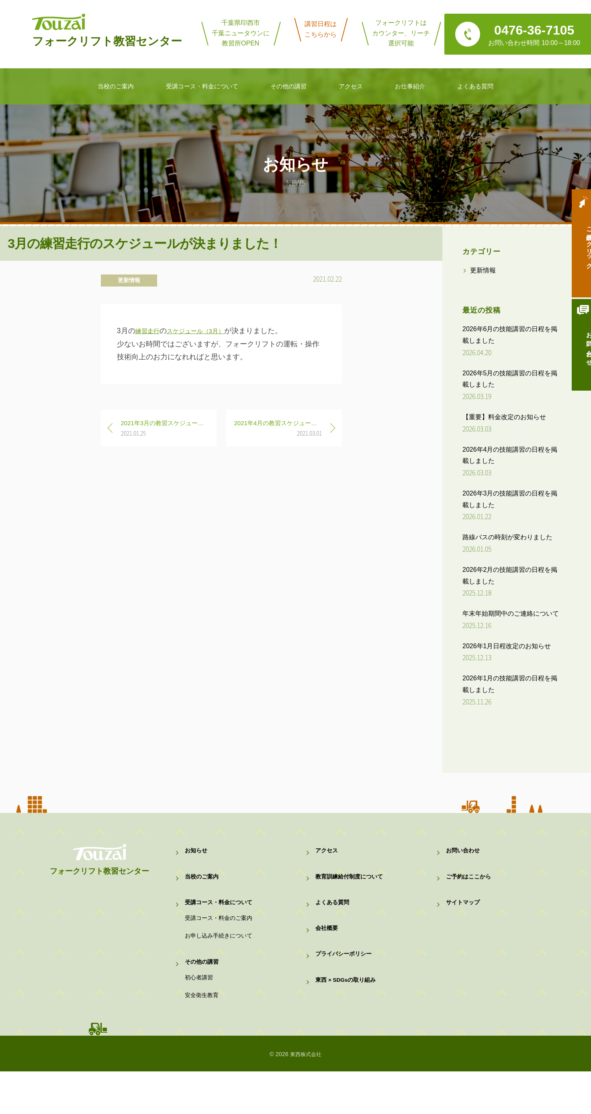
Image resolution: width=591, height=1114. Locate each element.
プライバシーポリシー (345, 978)
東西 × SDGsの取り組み (348, 1009)
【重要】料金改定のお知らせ (504, 417)
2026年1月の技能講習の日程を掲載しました (510, 684)
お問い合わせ (577, 356)
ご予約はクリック (577, 248)
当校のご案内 (203, 884)
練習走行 (149, 331)
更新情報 (129, 280)
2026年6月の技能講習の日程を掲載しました (510, 335)
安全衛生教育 (203, 1035)
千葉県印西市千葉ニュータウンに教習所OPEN (241, 33)
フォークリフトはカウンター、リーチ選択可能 (401, 33)
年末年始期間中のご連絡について (510, 613)
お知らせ (197, 853)
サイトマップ (464, 915)
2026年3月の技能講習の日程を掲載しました (510, 499)
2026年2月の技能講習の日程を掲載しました (510, 575)
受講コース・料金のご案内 (221, 937)
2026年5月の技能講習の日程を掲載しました (510, 379)
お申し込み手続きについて (221, 959)
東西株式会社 (306, 1097)
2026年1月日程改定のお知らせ (506, 646)
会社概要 (327, 947)
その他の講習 (203, 991)
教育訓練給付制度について (351, 884)
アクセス (327, 853)
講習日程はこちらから (321, 29)
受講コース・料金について (221, 915)
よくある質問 (333, 915)
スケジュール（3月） (206, 331)
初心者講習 (200, 1012)
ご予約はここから (470, 884)
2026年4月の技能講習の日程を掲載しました (510, 455)
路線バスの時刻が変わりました (507, 537)
